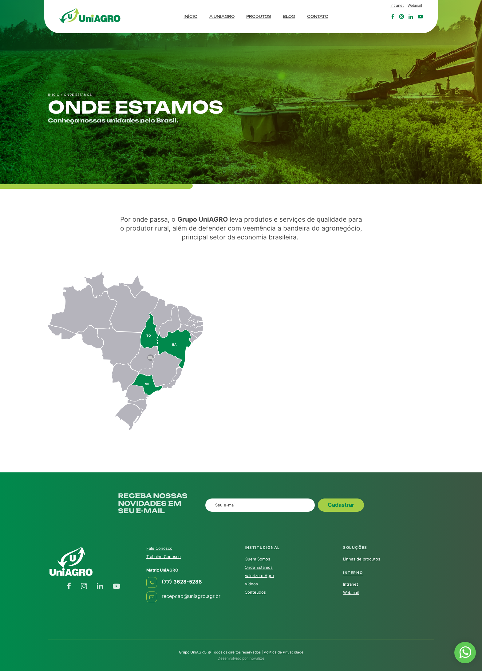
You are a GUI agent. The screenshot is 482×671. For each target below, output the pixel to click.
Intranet (397, 5)
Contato (317, 16)
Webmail (415, 5)
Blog (289, 16)
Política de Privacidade (283, 652)
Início (190, 16)
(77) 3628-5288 (182, 582)
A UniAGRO (222, 16)
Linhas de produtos (361, 559)
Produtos (258, 16)
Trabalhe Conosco (163, 556)
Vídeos (251, 583)
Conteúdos (255, 592)
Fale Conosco (159, 548)
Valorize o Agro (259, 575)
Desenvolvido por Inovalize (241, 658)
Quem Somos (257, 559)
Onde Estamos (259, 567)
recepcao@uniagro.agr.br (191, 596)
